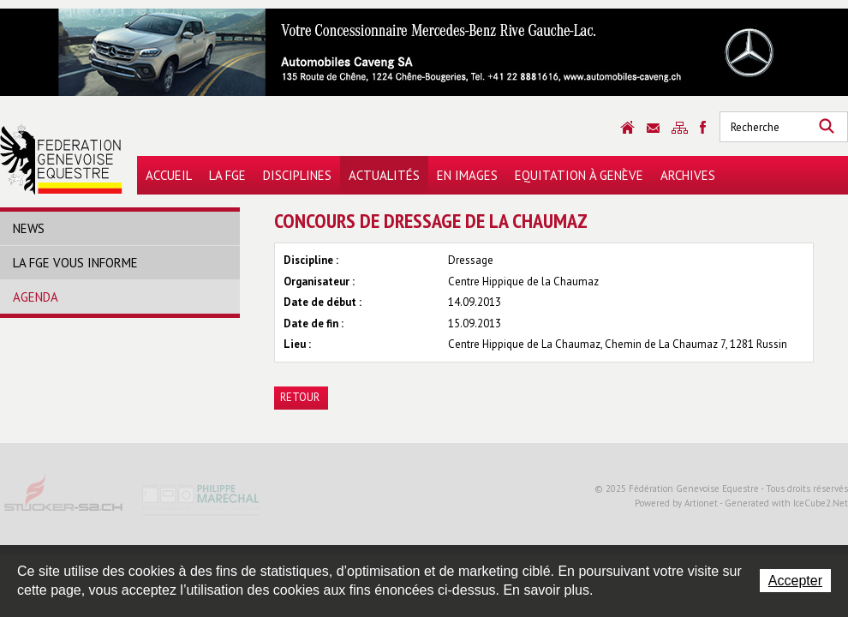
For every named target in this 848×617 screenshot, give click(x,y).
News (29, 228)
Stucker (64, 498)
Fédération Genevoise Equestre (61, 159)
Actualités (384, 175)
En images (467, 175)
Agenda (35, 297)
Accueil (169, 175)
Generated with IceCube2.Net (786, 503)
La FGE (227, 175)
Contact (653, 128)
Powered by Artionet (676, 503)
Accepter (795, 580)
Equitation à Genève (579, 175)
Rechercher (826, 126)
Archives (687, 175)
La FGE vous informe (75, 263)
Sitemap (680, 128)
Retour (299, 397)
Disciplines (297, 175)
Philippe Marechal (201, 498)
